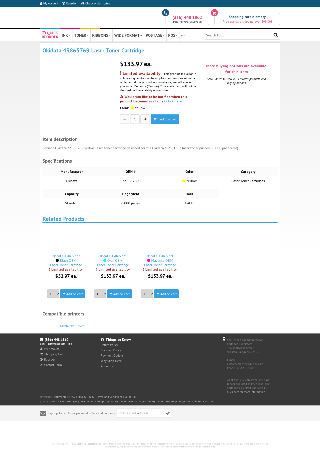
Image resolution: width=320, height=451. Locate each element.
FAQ (73, 396)
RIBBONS (101, 35)
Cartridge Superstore (87, 443)
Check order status (95, 3)
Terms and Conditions (109, 396)
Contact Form (51, 365)
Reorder (69, 3)
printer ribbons (192, 401)
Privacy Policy (86, 396)
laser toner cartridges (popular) (99, 401)
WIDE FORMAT (128, 35)
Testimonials (61, 396)
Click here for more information (246, 391)
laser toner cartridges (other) (137, 401)
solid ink (208, 401)
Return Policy (109, 345)
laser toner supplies (169, 401)
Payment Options (112, 355)
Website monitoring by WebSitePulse (197, 446)
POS (173, 35)
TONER (81, 35)
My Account (49, 3)
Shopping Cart (51, 354)
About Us (107, 366)
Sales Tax (130, 396)
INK (66, 35)
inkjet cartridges (68, 401)
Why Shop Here (111, 361)
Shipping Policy (111, 350)
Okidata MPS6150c (71, 324)
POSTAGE (155, 35)
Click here (174, 101)
